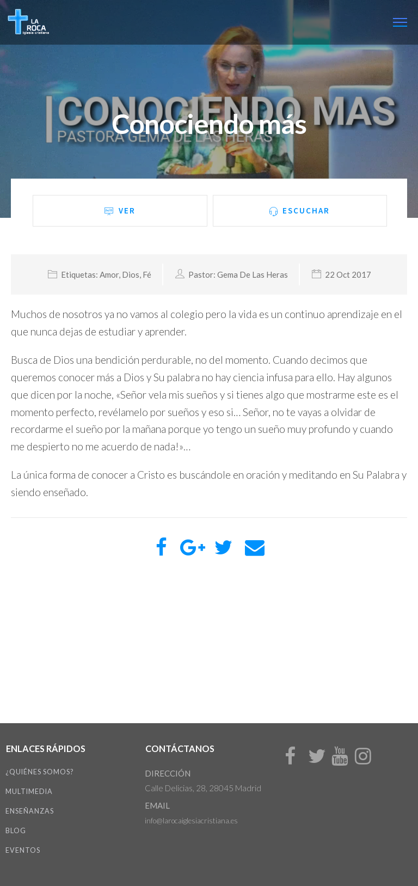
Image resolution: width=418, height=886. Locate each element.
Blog (15, 831)
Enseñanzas (29, 811)
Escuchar (299, 210)
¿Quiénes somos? (39, 772)
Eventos (22, 850)
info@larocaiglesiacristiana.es (191, 820)
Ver (120, 210)
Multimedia (29, 791)
